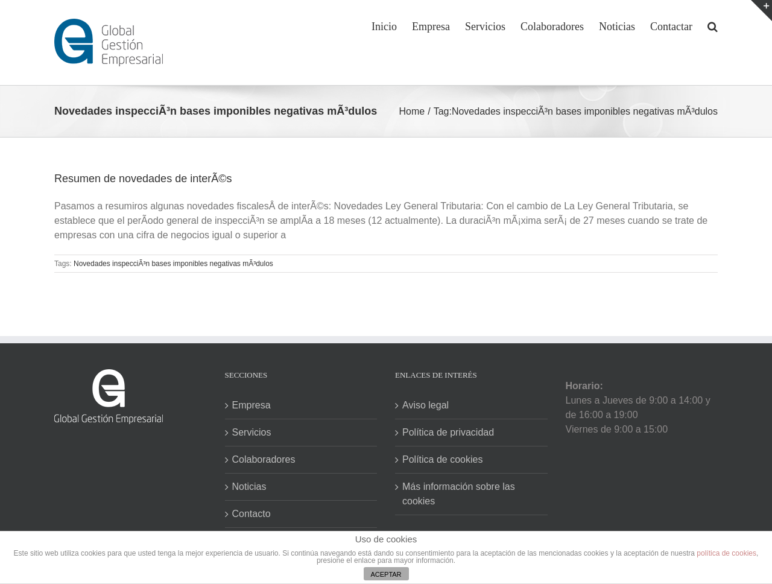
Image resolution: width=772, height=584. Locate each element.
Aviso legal (425, 405)
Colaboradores (264, 459)
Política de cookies (442, 459)
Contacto (251, 514)
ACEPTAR (385, 574)
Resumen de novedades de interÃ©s (143, 179)
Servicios (251, 432)
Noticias (249, 486)
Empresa (251, 405)
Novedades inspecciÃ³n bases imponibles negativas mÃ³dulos (173, 263)
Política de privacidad (448, 432)
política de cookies (726, 553)
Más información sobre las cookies (458, 493)
